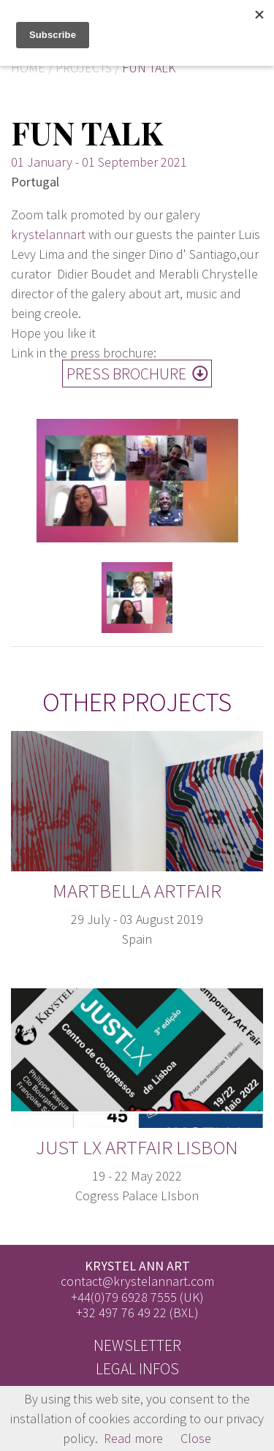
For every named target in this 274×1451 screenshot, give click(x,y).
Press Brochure (137, 374)
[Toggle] (226, 25)
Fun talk (148, 67)
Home (28, 67)
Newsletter (137, 1345)
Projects (84, 67)
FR (259, 38)
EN (259, 12)
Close (195, 1438)
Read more (133, 1438)
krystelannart (48, 234)
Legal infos (137, 1369)
